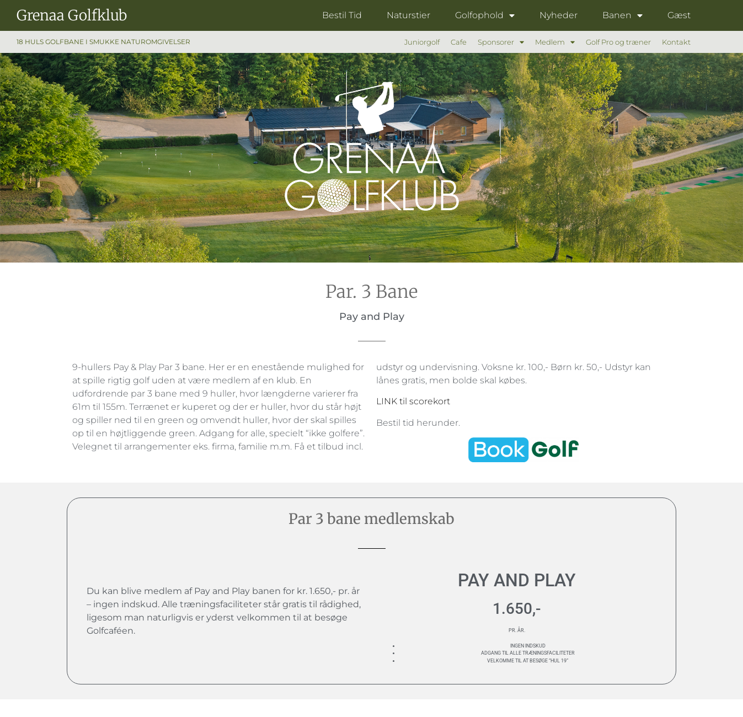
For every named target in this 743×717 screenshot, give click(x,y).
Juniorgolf (422, 42)
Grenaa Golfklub (72, 15)
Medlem (555, 42)
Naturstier (408, 15)
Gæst (679, 15)
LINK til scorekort (413, 401)
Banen (622, 15)
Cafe (459, 42)
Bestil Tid (342, 15)
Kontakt (676, 42)
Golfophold (485, 15)
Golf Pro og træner (618, 42)
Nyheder (558, 15)
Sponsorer (501, 42)
